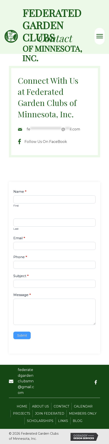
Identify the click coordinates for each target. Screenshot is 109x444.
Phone (20, 257)
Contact (61, 406)
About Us (40, 406)
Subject (21, 276)
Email (19, 238)
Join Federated (49, 414)
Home (22, 406)
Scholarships (40, 421)
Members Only (83, 414)
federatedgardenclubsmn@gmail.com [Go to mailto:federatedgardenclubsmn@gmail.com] (26, 381)
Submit (22, 335)
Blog (77, 421)
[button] (95, 382)
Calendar (83, 406)
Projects (21, 414)
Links (63, 421)
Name (19, 191)
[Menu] (100, 36)
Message (22, 295)
